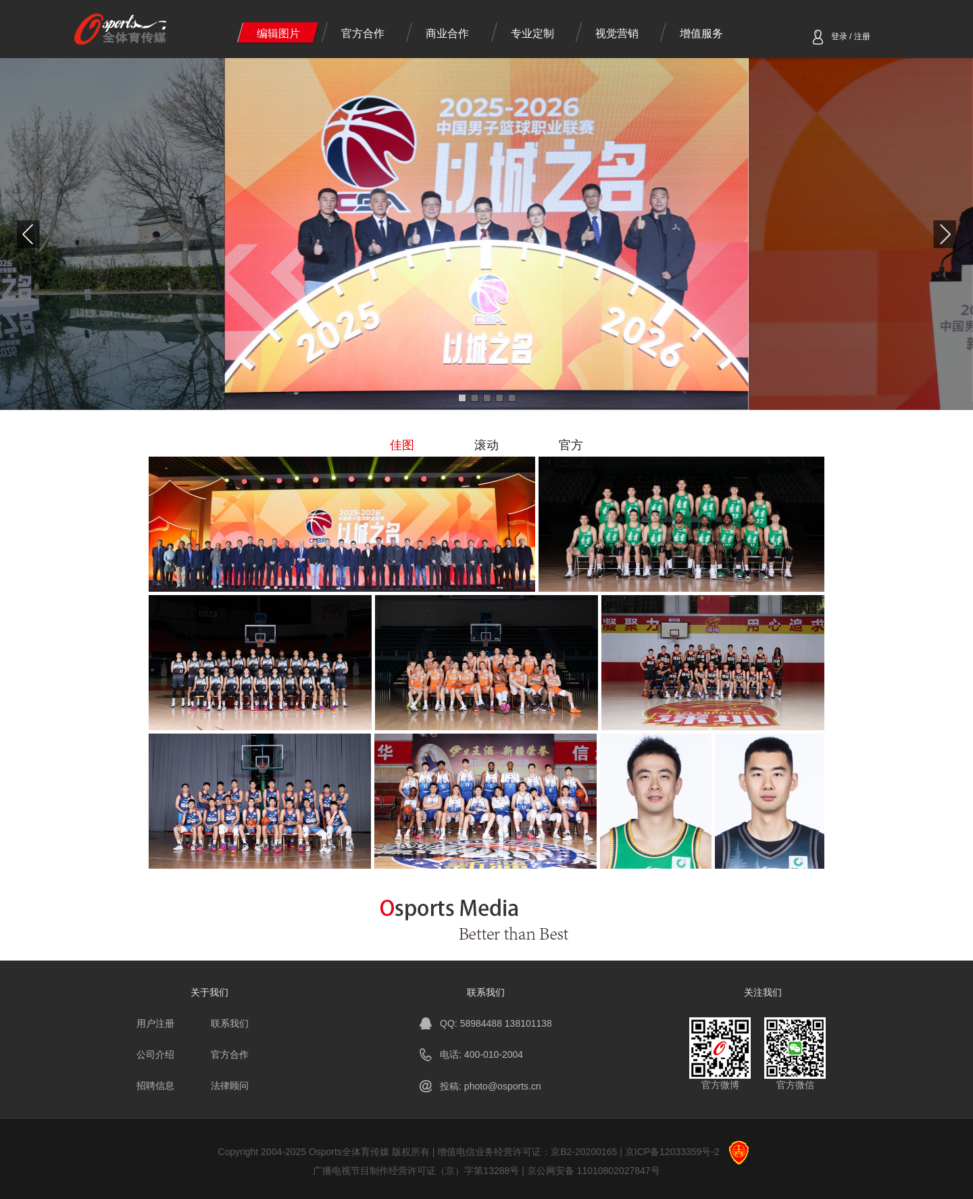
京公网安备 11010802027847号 (593, 1170)
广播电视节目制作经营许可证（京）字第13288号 (416, 1170)
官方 (571, 445)
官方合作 (362, 33)
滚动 (486, 445)
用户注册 (155, 1023)
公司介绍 (155, 1054)
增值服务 (701, 33)
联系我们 (230, 1023)
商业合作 (447, 33)
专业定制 (532, 33)
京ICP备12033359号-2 (672, 1151)
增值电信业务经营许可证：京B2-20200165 (527, 1151)
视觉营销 (617, 33)
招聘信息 (155, 1085)
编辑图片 (278, 33)
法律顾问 (230, 1085)
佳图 (402, 445)
